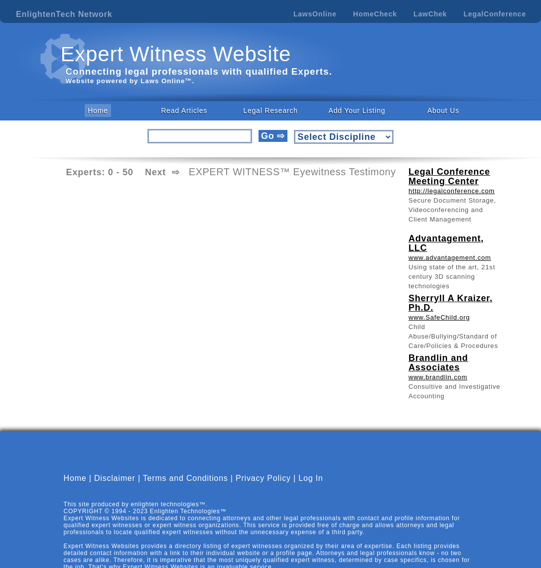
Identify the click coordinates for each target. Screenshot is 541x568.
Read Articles (184, 110)
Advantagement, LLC (446, 243)
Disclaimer (114, 478)
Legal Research (270, 110)
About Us (443, 110)
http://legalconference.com (451, 191)
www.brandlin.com (437, 377)
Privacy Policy (263, 478)
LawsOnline (315, 14)
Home (98, 110)
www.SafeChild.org (439, 317)
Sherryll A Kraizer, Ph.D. (450, 303)
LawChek (430, 14)
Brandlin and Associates (438, 362)
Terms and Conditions (185, 478)
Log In (310, 478)
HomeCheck (375, 14)
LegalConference (494, 14)
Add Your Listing (356, 110)
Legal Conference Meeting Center (449, 176)
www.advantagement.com (449, 257)
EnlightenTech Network (64, 14)
